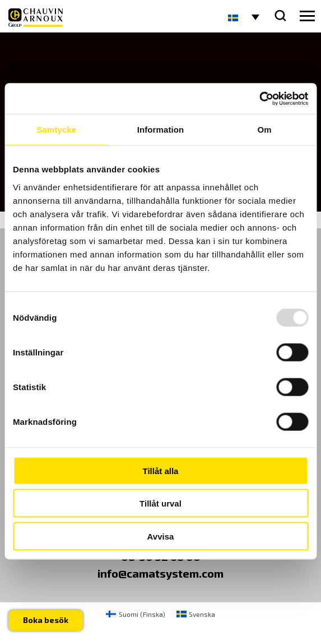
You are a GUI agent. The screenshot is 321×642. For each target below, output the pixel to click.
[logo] (35, 17)
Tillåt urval (160, 503)
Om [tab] (265, 129)
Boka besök (45, 620)
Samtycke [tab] (56, 129)
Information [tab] (160, 129)
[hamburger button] (307, 16)
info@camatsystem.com (160, 573)
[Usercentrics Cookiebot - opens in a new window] (259, 98)
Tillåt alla (161, 470)
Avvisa (160, 536)
